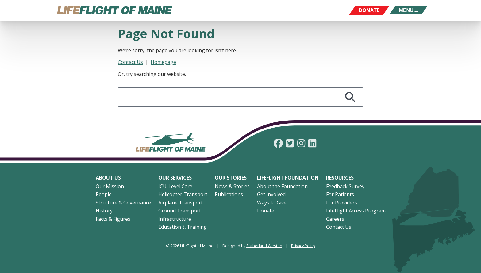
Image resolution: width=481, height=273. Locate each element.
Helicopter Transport (182, 194)
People (104, 194)
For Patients (340, 194)
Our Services (175, 177)
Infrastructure (174, 219)
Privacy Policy (303, 245)
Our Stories (231, 177)
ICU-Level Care (175, 186)
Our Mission (110, 186)
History (104, 210)
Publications (229, 194)
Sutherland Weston (264, 245)
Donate (265, 210)
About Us (108, 177)
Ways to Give (272, 202)
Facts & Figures (113, 219)
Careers (335, 219)
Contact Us (130, 62)
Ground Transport (179, 210)
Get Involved (271, 194)
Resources (340, 177)
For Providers (341, 202)
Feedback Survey (345, 186)
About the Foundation (282, 186)
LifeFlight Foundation (288, 177)
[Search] (350, 97)
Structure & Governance (123, 202)
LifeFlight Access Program (356, 210)
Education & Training (182, 227)
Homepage (163, 62)
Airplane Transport (180, 202)
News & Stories (232, 186)
